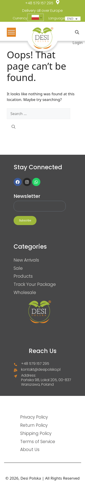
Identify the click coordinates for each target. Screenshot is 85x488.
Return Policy (34, 425)
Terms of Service (37, 441)
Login (78, 42)
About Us (29, 449)
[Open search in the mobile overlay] (77, 32)
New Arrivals (26, 260)
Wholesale (25, 292)
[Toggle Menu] (11, 32)
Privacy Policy (34, 417)
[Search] (13, 126)
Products (23, 276)
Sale (18, 268)
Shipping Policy (35, 433)
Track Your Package (35, 284)
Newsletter (27, 196)
